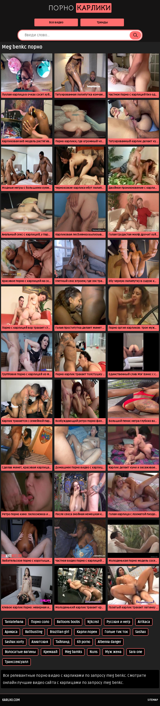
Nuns (94, 652)
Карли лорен (87, 632)
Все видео (56, 22)
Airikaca (144, 622)
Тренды (102, 22)
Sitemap (153, 700)
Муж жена (113, 652)
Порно (80, 8)
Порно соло (40, 622)
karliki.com (11, 700)
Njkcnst (93, 622)
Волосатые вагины (20, 652)
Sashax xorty (14, 642)
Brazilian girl (59, 632)
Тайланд (62, 642)
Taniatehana (14, 622)
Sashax (140, 632)
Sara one (135, 652)
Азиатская (39, 642)
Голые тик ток (116, 632)
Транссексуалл (16, 662)
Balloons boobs (68, 622)
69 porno (83, 642)
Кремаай (50, 652)
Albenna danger (109, 642)
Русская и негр (118, 622)
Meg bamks (73, 652)
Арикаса (11, 632)
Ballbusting (33, 632)
